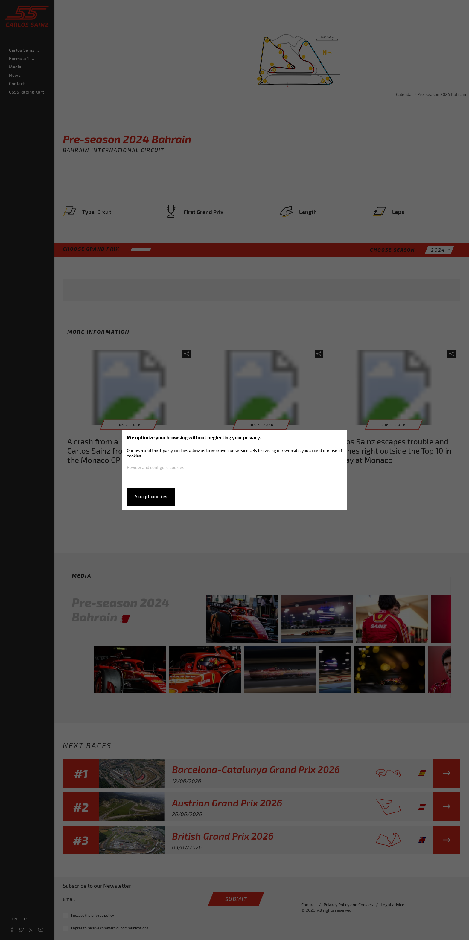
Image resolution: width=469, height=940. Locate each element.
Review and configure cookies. (156, 467)
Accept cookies (151, 496)
